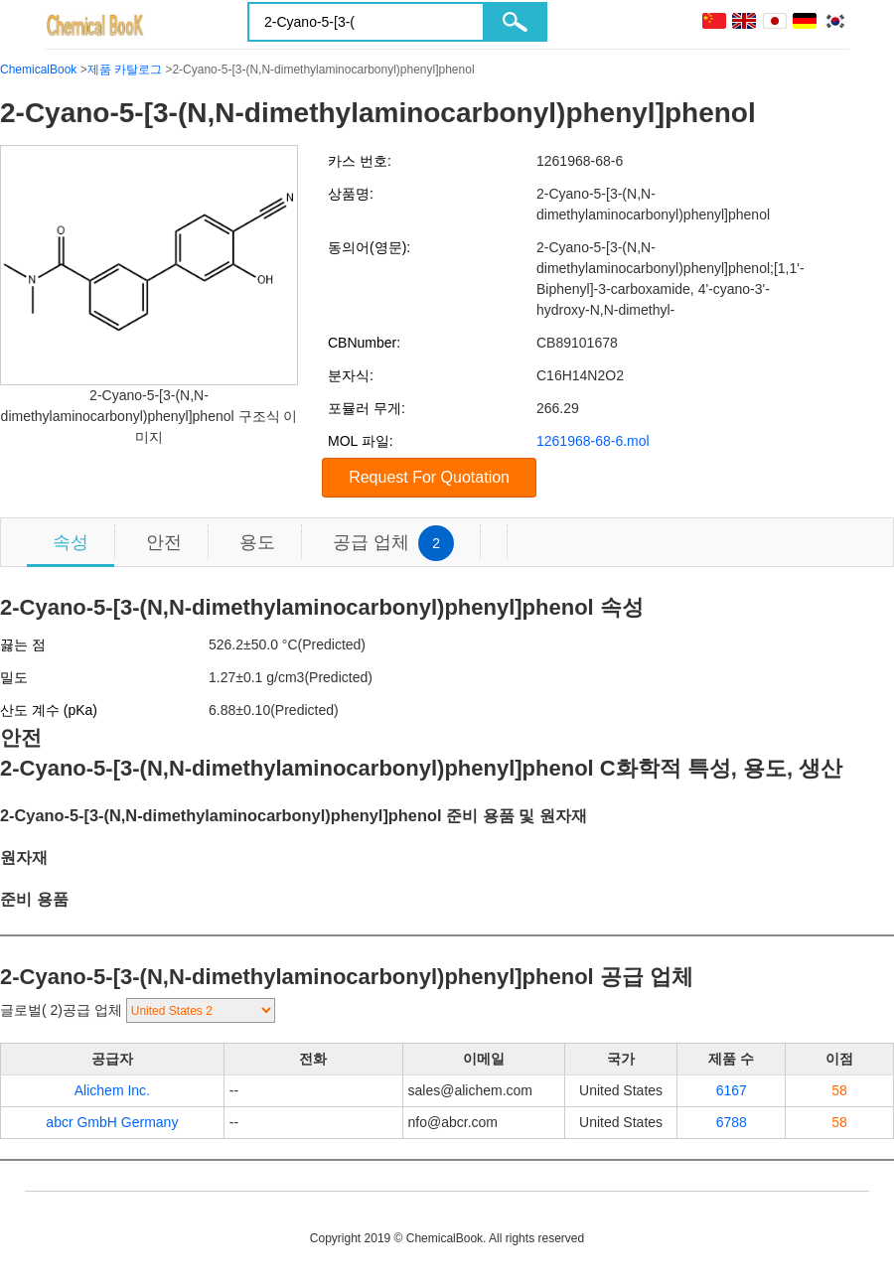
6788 (731, 1122)
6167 (731, 1090)
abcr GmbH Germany (112, 1122)
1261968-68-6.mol (593, 441)
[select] (200, 1010)
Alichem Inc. (112, 1090)
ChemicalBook (38, 69)
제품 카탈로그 (124, 69)
